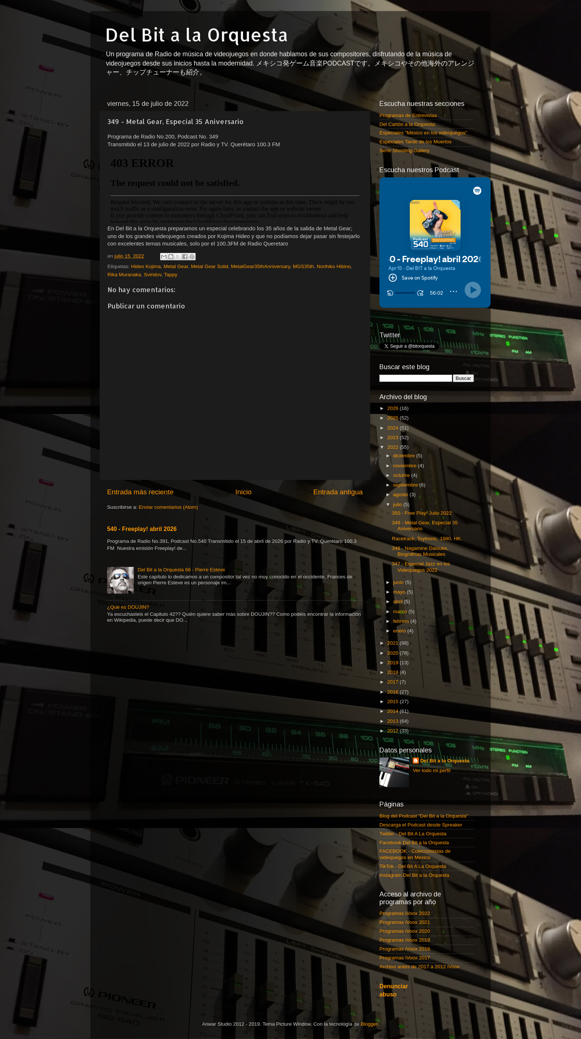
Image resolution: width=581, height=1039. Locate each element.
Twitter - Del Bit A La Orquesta (412, 833)
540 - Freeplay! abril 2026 (142, 529)
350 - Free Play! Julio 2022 (422, 513)
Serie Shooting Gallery (404, 150)
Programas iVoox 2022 (404, 913)
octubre (402, 475)
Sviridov (152, 274)
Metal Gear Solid (209, 266)
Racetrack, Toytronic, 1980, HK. (427, 538)
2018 (393, 672)
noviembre (405, 465)
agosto (401, 494)
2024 (393, 428)
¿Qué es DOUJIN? (128, 607)
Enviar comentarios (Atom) (168, 507)
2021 (393, 643)
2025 (393, 418)
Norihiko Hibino (334, 266)
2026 (393, 408)
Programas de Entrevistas (408, 115)
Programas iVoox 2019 (404, 940)
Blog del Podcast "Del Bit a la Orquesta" (423, 816)
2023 (393, 437)
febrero (402, 621)
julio (398, 504)
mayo (400, 592)
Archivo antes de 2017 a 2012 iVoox (419, 966)
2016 (393, 692)
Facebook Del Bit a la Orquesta (414, 842)
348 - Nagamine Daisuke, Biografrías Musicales (420, 551)
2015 (393, 701)
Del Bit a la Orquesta (196, 34)
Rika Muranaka (124, 274)
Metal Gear (176, 266)
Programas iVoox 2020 (404, 931)
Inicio (243, 492)
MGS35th (303, 266)
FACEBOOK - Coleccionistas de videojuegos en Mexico (415, 854)
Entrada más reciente (140, 492)
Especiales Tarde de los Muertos (415, 141)
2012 (393, 731)
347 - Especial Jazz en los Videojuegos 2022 (421, 566)
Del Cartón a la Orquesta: (407, 124)
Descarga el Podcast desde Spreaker (420, 825)
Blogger (369, 1024)
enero (400, 631)
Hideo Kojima (146, 266)
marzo (400, 611)
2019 (393, 662)
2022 (393, 447)
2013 (393, 721)
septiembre (406, 485)
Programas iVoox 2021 (404, 922)
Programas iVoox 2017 (404, 958)
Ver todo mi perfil (431, 770)
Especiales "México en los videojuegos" (423, 133)
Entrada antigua (338, 492)
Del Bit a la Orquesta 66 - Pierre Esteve (181, 569)
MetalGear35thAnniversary (260, 266)
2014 (393, 711)
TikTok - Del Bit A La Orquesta (412, 866)
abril (398, 601)
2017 (393, 682)
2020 (393, 653)
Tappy (170, 274)
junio (399, 582)
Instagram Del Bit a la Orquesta (414, 875)
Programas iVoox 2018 (404, 949)
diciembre (404, 455)
